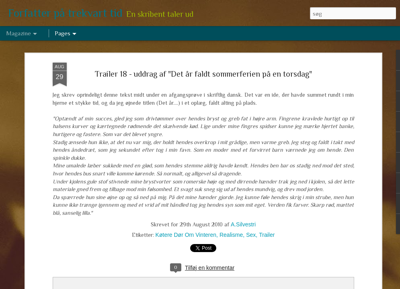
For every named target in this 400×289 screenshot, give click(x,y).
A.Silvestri (243, 224)
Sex (251, 235)
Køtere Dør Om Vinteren (186, 235)
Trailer (267, 235)
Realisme (231, 235)
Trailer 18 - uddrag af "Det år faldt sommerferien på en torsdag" (203, 73)
